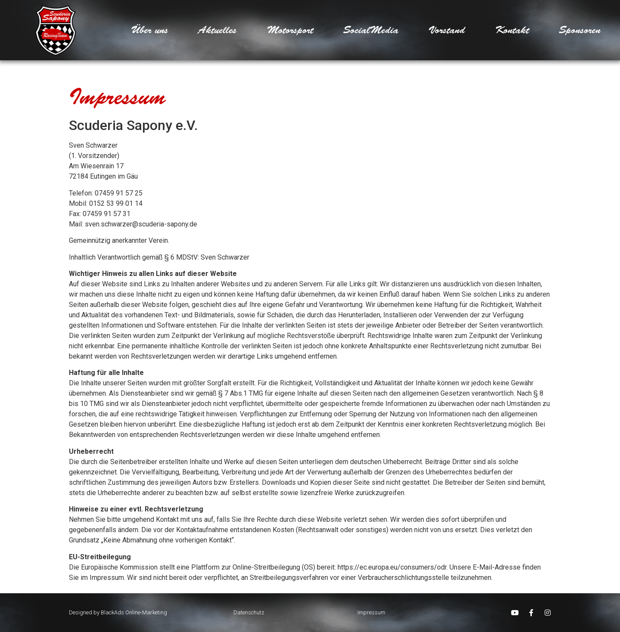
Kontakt (512, 30)
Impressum (371, 612)
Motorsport (290, 30)
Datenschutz (248, 612)
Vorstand (446, 30)
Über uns (149, 30)
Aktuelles (217, 30)
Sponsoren (580, 30)
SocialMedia (371, 30)
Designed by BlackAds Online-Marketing (118, 612)
